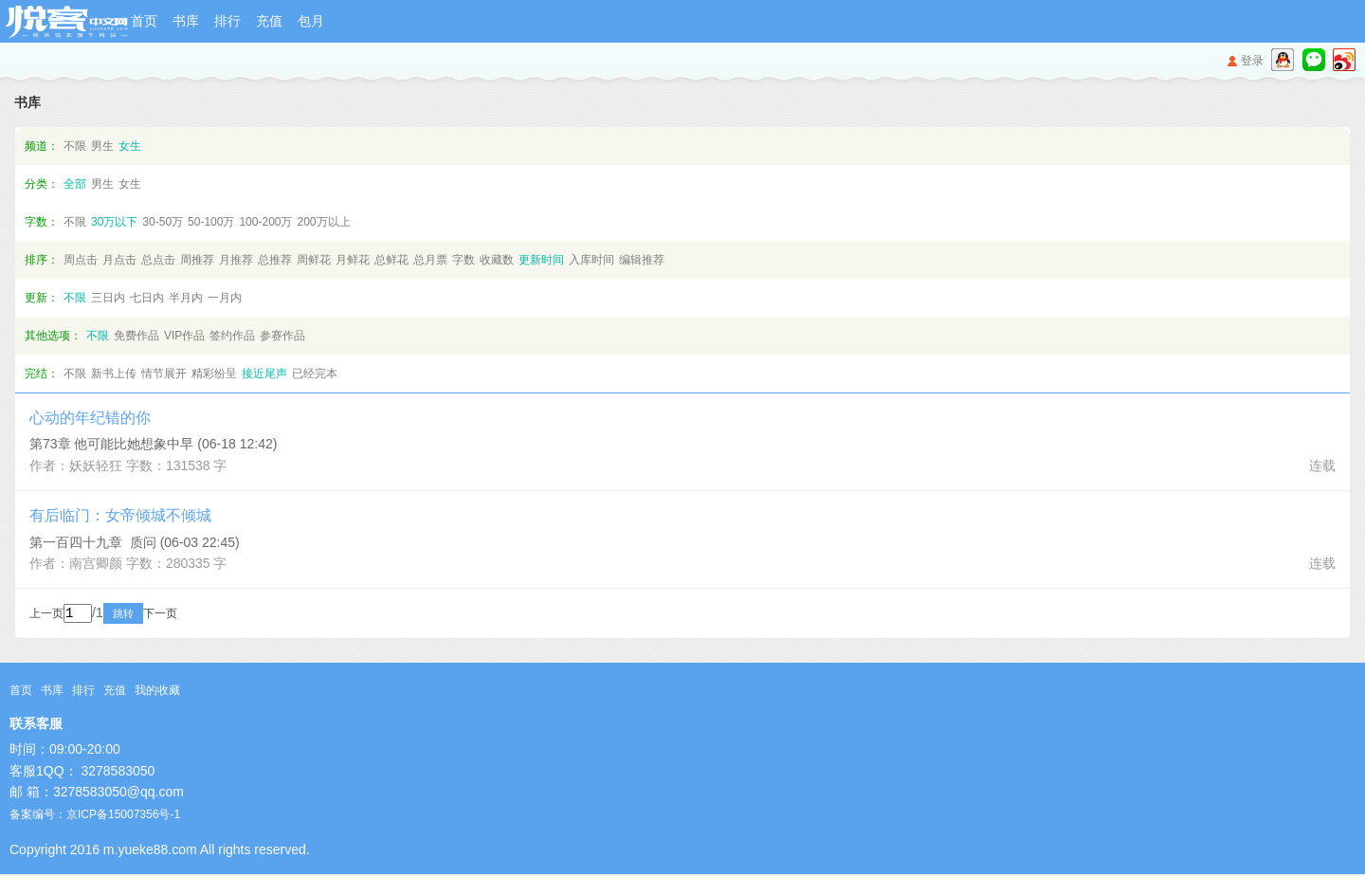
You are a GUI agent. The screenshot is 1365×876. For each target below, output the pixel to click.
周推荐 (197, 259)
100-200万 (265, 221)
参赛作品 (282, 335)
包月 (311, 20)
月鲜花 (353, 259)
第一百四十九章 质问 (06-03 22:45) (134, 542)
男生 (102, 146)
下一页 (186, 615)
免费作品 (136, 335)
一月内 (225, 297)
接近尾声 (264, 373)
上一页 (46, 615)
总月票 (430, 259)
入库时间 (591, 259)
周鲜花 (314, 259)
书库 (186, 20)
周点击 (81, 259)
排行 (227, 20)
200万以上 (323, 221)
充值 (269, 20)
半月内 (186, 297)
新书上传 (113, 373)
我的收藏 (157, 692)
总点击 (158, 259)
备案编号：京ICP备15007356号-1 (94, 816)
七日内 (147, 297)
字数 (463, 259)
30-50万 (162, 221)
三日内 (108, 297)
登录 (1252, 60)
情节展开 (164, 373)
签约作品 (232, 335)
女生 (129, 146)
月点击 (119, 259)
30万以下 (114, 221)
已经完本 (314, 373)
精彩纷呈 (214, 373)
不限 (75, 146)
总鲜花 (391, 259)
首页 (144, 20)
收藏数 (497, 259)
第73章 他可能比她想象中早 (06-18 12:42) (153, 443)
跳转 (148, 615)
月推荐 (236, 259)
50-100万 (211, 221)
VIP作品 (184, 335)
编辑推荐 (641, 259)
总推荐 (275, 259)
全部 (75, 184)
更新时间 (541, 259)
